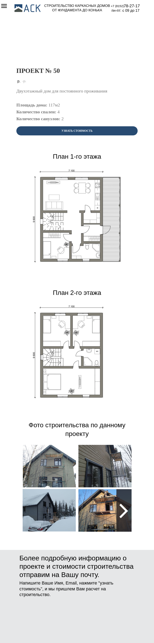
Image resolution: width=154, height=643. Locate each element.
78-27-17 (132, 6)
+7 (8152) (117, 6)
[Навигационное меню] (4, 6)
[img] (49, 466)
